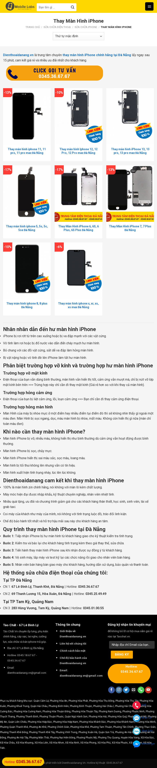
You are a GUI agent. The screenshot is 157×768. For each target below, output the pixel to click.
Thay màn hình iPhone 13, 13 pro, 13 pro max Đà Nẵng (130, 151)
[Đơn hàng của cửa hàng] (78, 36)
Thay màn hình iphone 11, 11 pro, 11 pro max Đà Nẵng (27, 151)
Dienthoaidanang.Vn (74, 762)
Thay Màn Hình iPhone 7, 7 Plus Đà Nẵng (130, 228)
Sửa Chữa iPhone (86, 27)
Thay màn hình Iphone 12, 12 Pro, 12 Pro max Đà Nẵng (78, 151)
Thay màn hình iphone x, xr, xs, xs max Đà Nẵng (78, 305)
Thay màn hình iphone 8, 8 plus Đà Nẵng (26, 305)
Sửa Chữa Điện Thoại (57, 27)
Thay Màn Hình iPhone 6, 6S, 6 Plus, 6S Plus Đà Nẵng (78, 228)
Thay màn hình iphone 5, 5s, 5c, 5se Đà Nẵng (27, 228)
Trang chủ (33, 27)
